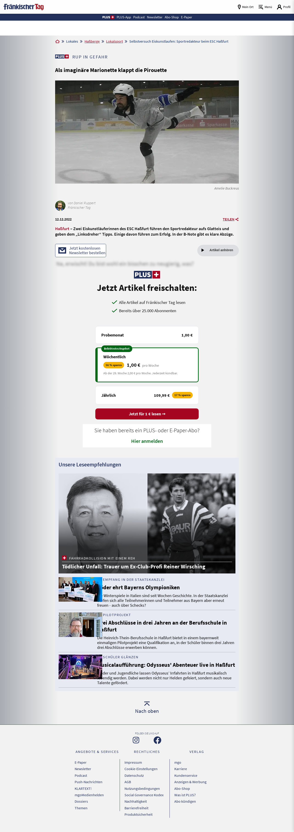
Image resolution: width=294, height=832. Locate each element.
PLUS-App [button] (120, 17)
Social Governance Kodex (144, 798)
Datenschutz (134, 781)
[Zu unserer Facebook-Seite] (157, 748)
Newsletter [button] (155, 17)
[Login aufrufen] (284, 7)
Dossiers (81, 804)
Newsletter (83, 775)
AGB (127, 786)
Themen (81, 809)
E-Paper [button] (190, 17)
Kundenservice (185, 781)
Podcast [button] (137, 17)
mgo (177, 769)
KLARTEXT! (83, 792)
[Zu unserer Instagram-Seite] (136, 747)
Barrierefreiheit (136, 809)
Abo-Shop (182, 792)
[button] (104, 17)
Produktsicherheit (138, 815)
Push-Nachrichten (88, 786)
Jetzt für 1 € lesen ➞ (147, 414)
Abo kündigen (185, 804)
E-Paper (81, 769)
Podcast (81, 781)
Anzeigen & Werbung (190, 786)
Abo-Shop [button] (173, 17)
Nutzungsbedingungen (142, 792)
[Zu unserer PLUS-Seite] (62, 56)
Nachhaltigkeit (135, 804)
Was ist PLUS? (185, 798)
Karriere (180, 775)
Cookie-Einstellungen (141, 775)
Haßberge (92, 41)
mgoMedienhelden (89, 798)
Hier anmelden (147, 441)
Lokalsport (114, 41)
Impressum (133, 769)
